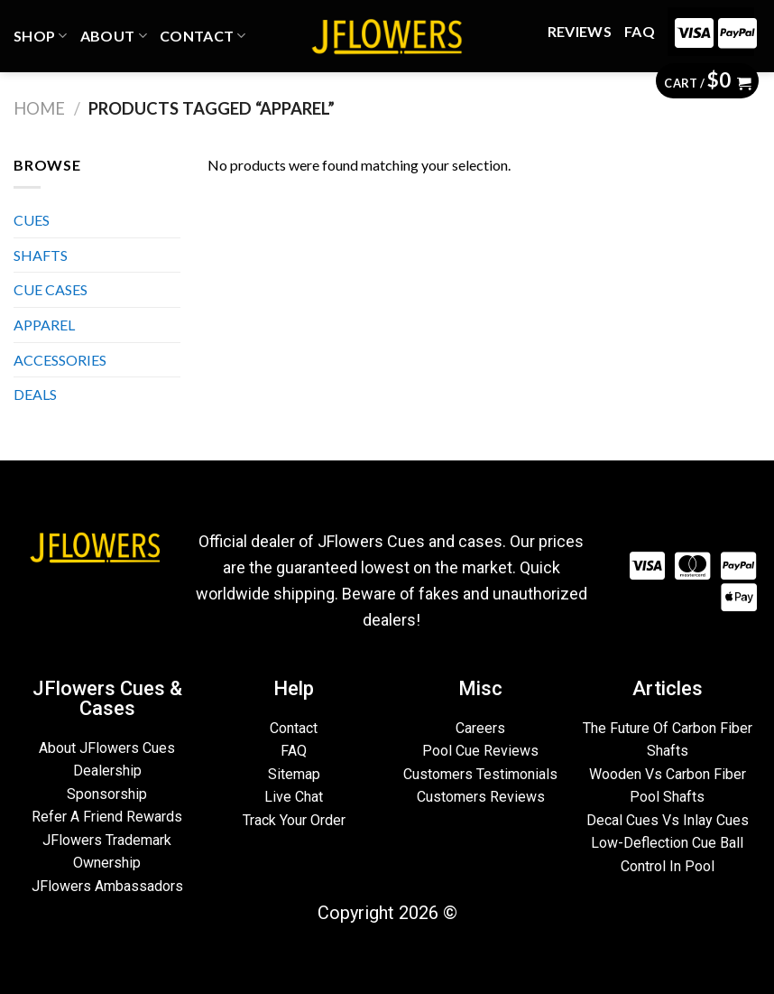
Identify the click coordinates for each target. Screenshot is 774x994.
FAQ (639, 31)
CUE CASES (51, 289)
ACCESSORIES (60, 359)
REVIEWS (580, 31)
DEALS (35, 394)
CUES (32, 219)
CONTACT (203, 36)
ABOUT (113, 36)
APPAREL (44, 324)
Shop (41, 36)
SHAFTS (41, 255)
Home (39, 108)
